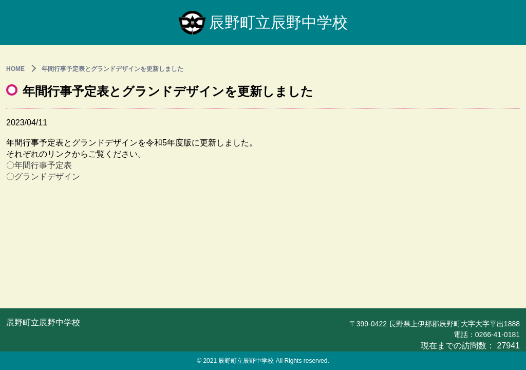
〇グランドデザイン (43, 176)
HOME (15, 68)
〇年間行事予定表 (39, 165)
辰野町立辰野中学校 (263, 22)
